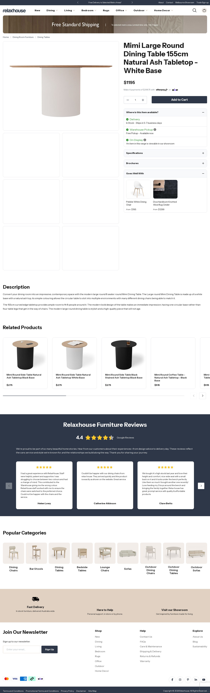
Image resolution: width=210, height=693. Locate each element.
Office (98, 661)
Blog (195, 641)
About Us (198, 636)
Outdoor (99, 666)
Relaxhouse (184, 691)
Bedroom (100, 651)
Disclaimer (81, 691)
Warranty (145, 661)
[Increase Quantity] (143, 100)
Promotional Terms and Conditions (42, 691)
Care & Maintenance (151, 646)
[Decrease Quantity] (128, 100)
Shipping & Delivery (150, 651)
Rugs (97, 656)
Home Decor (102, 670)
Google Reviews (125, 437)
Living (98, 646)
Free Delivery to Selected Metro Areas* (105, 2)
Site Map (92, 691)
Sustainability (200, 646)
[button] (132, 3)
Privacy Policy (67, 691)
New (97, 636)
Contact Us (146, 636)
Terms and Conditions (13, 691)
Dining (98, 641)
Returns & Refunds (150, 656)
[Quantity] (135, 100)
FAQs (143, 641)
